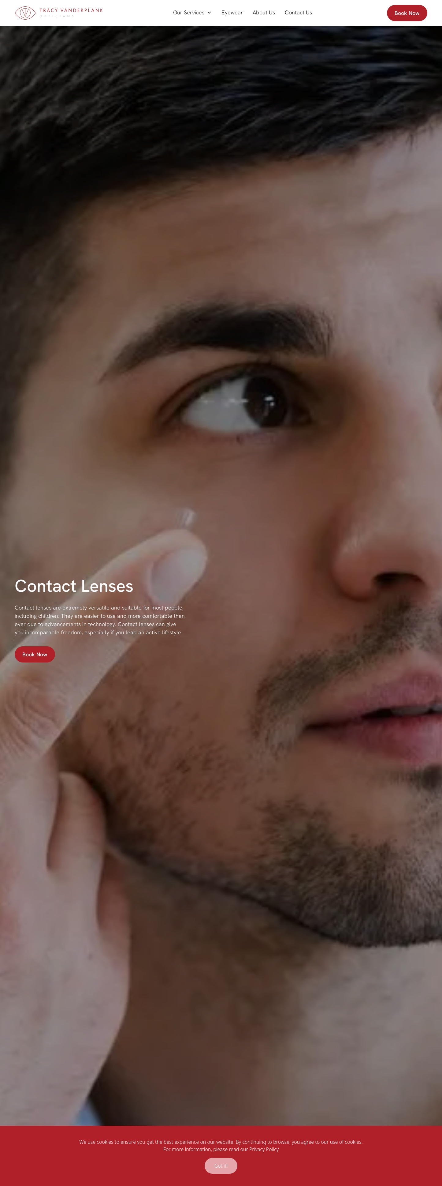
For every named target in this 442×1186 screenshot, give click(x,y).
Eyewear (232, 12)
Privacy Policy (264, 1149)
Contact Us (298, 12)
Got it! (221, 1165)
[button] (192, 12)
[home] (59, 13)
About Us (264, 12)
